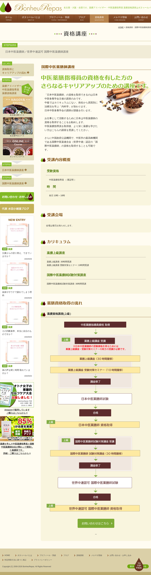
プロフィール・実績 (59, 18)
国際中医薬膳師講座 (14, 183)
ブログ (82, 18)
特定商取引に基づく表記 (96, 533)
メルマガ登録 (120, 18)
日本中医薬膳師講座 (14, 170)
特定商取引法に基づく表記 (15, 559)
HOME (121, 27)
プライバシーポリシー (43, 559)
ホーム (8, 18)
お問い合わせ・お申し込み (120, 555)
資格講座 (99, 18)
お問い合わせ (141, 18)
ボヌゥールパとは (31, 18)
